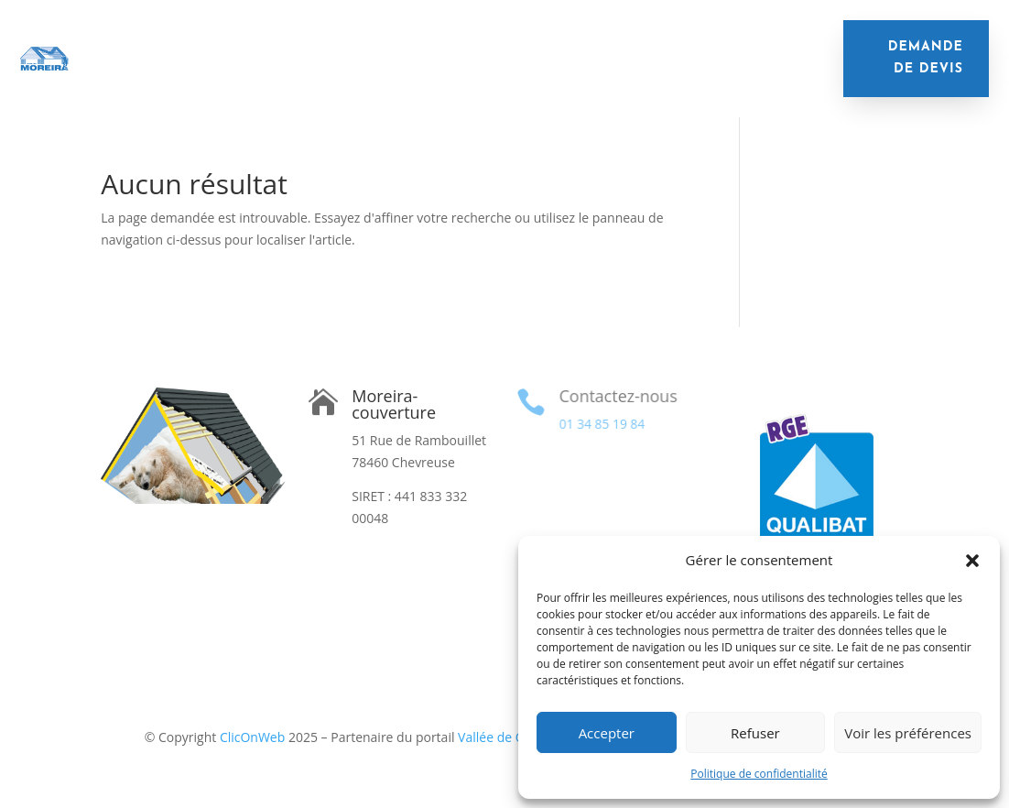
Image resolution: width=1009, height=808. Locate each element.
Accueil (187, 44)
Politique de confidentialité (758, 773)
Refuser (755, 733)
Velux (419, 72)
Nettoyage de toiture (675, 44)
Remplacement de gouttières (275, 72)
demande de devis (925, 58)
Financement (506, 72)
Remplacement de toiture (489, 44)
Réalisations (616, 72)
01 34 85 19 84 (601, 423)
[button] (972, 560)
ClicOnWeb (252, 737)
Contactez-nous (617, 396)
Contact (710, 72)
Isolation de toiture (307, 44)
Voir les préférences (907, 733)
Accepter (607, 733)
